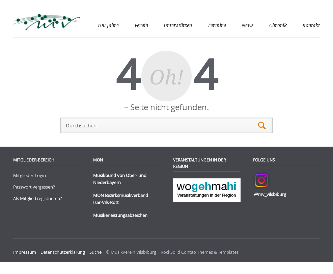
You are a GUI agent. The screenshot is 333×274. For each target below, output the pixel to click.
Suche (95, 252)
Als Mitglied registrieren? (37, 198)
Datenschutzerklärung (62, 252)
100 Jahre (108, 25)
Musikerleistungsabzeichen (120, 215)
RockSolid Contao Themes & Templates (200, 252)
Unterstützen (178, 25)
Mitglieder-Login (29, 175)
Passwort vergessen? (34, 187)
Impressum (24, 252)
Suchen (262, 125)
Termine (216, 25)
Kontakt (311, 25)
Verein (141, 25)
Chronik (278, 25)
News (248, 25)
